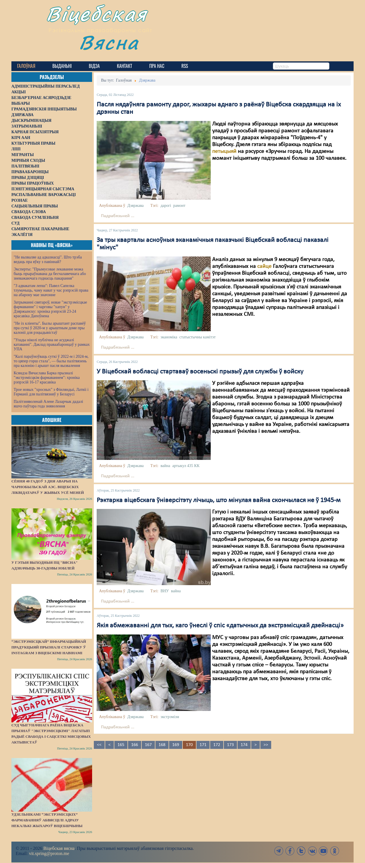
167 (148, 745)
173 (230, 745)
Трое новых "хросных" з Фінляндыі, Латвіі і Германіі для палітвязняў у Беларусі (51, 391)
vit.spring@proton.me (49, 853)
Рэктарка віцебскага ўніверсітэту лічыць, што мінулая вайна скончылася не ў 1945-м (218, 500)
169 (175, 745)
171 (203, 745)
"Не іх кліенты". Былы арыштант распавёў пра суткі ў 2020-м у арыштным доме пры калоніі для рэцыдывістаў (50, 328)
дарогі (166, 205)
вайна (165, 466)
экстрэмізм (170, 717)
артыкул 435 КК (185, 466)
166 (134, 745)
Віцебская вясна (58, 848)
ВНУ (165, 591)
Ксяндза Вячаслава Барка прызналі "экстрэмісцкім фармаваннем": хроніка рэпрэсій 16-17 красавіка (47, 377)
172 (216, 745)
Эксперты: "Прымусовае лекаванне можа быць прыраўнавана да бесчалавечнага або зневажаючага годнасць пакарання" (50, 273)
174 (244, 745)
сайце (264, 266)
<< (99, 745)
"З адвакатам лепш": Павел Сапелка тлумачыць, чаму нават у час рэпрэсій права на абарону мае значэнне (51, 290)
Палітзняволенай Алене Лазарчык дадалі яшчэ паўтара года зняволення (48, 403)
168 (162, 745)
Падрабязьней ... (117, 216)
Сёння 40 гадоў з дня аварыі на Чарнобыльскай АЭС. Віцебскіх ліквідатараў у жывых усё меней (47, 487)
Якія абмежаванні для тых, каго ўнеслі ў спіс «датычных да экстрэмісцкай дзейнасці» (220, 625)
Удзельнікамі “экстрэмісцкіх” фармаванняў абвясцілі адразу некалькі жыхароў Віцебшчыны (46, 820)
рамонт (179, 205)
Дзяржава (135, 205)
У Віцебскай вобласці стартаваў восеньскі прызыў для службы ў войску (200, 371)
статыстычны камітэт (197, 337)
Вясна (111, 44)
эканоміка (169, 337)
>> (265, 745)
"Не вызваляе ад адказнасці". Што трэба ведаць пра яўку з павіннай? (48, 259)
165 (120, 745)
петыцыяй (225, 151)
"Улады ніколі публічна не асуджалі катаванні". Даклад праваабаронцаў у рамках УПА (52, 344)
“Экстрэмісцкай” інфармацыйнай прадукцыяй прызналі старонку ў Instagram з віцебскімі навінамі (48, 647)
